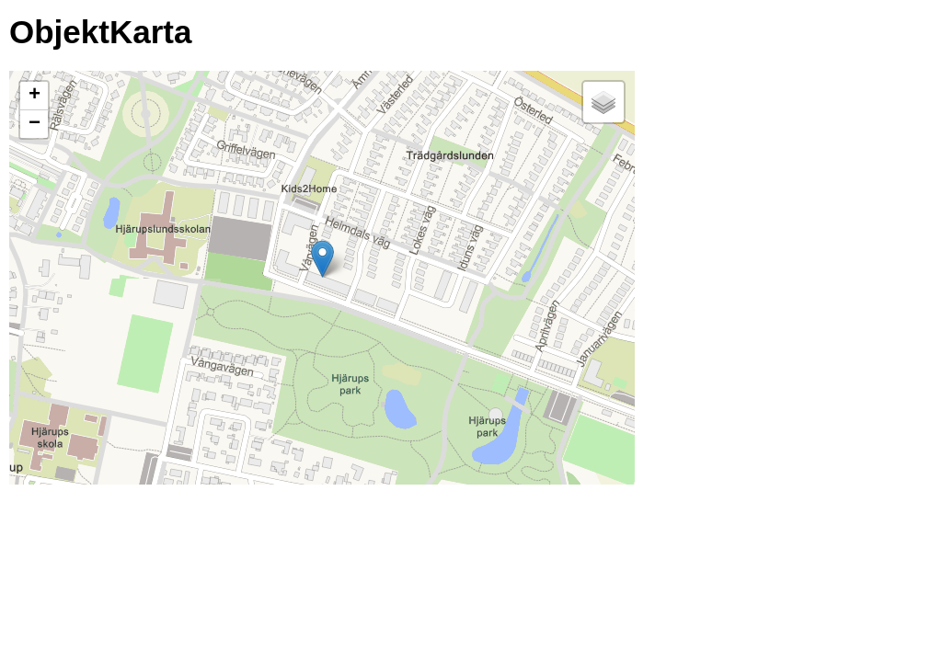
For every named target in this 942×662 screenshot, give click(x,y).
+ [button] (34, 95)
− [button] (34, 124)
